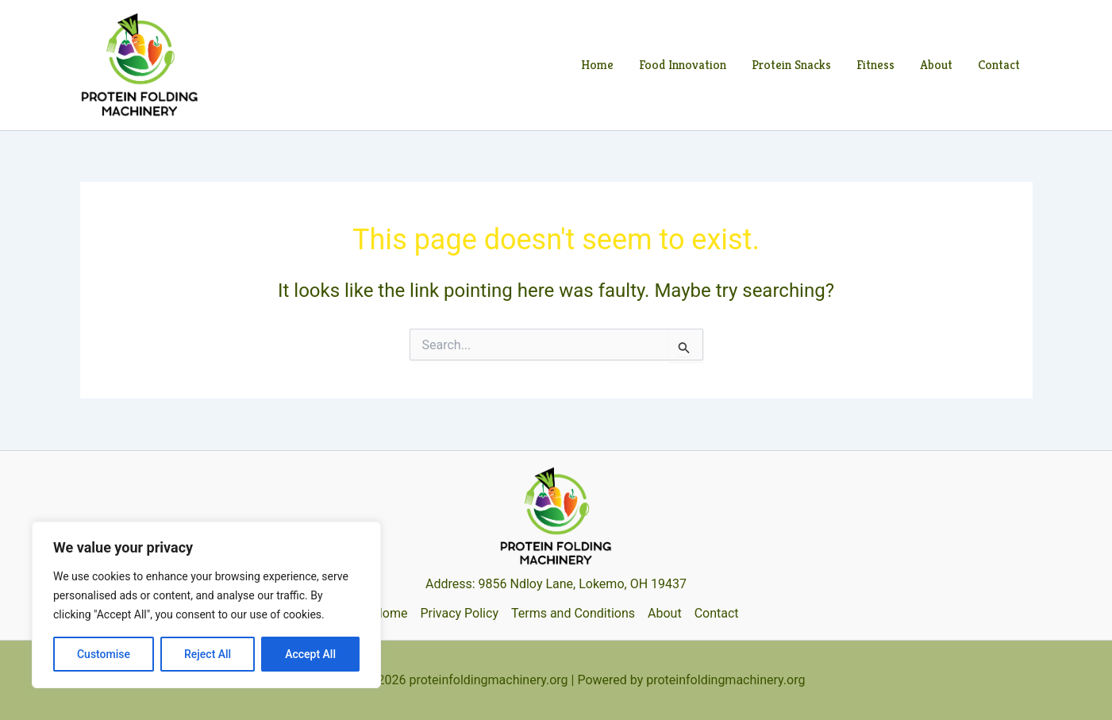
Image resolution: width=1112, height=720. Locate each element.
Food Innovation (682, 64)
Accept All (310, 654)
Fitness (875, 64)
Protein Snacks (791, 64)
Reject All (207, 654)
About (936, 64)
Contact (999, 64)
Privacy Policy (459, 613)
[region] (206, 605)
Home (597, 64)
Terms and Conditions (573, 613)
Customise (103, 654)
